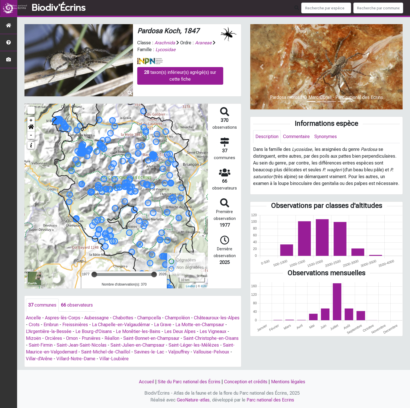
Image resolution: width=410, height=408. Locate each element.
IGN (204, 286)
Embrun (51, 324)
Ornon (72, 338)
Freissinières (75, 324)
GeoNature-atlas (193, 400)
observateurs (77, 305)
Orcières (53, 338)
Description (266, 136)
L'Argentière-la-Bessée (48, 331)
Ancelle (33, 317)
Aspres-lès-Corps (62, 317)
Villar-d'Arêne (39, 358)
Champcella (149, 317)
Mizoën (33, 338)
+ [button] (31, 120)
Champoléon (177, 317)
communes (42, 305)
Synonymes (325, 136)
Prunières (91, 338)
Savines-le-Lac (149, 352)
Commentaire (296, 136)
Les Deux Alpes (180, 331)
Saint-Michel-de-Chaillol (105, 352)
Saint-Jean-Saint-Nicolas (81, 345)
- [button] (31, 135)
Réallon (111, 338)
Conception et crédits (245, 381)
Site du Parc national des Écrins (189, 381)
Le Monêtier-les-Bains (138, 331)
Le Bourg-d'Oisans (93, 331)
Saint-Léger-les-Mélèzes (194, 345)
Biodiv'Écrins (58, 8)
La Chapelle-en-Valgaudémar (121, 324)
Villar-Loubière (114, 358)
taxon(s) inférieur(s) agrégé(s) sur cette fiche (180, 76)
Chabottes (123, 317)
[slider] (94, 274)
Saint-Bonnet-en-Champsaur (151, 338)
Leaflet (190, 286)
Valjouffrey (178, 352)
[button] (31, 128)
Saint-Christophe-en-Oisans (211, 338)
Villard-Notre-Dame (75, 358)
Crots (34, 324)
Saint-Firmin (41, 345)
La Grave (162, 324)
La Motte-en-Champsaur (199, 324)
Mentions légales (288, 381)
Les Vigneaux (213, 331)
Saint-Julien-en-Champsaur (137, 345)
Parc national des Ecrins (270, 400)
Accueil (146, 381)
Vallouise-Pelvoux (211, 352)
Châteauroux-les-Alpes (216, 317)
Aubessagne (96, 317)
